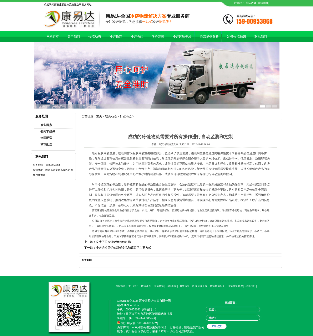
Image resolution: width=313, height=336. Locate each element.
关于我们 (73, 36)
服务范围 (158, 36)
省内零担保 (47, 131)
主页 (99, 116)
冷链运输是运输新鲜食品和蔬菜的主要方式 (123, 247)
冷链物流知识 (236, 36)
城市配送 (46, 144)
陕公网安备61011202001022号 (140, 323)
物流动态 (95, 36)
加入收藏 (251, 3)
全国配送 (46, 138)
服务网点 (46, 125)
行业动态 (126, 116)
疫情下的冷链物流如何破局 (113, 241)
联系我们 (239, 3)
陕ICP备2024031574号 (143, 318)
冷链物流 (116, 36)
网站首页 (52, 36)
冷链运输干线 (182, 36)
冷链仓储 (137, 36)
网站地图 (262, 3)
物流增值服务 (209, 36)
